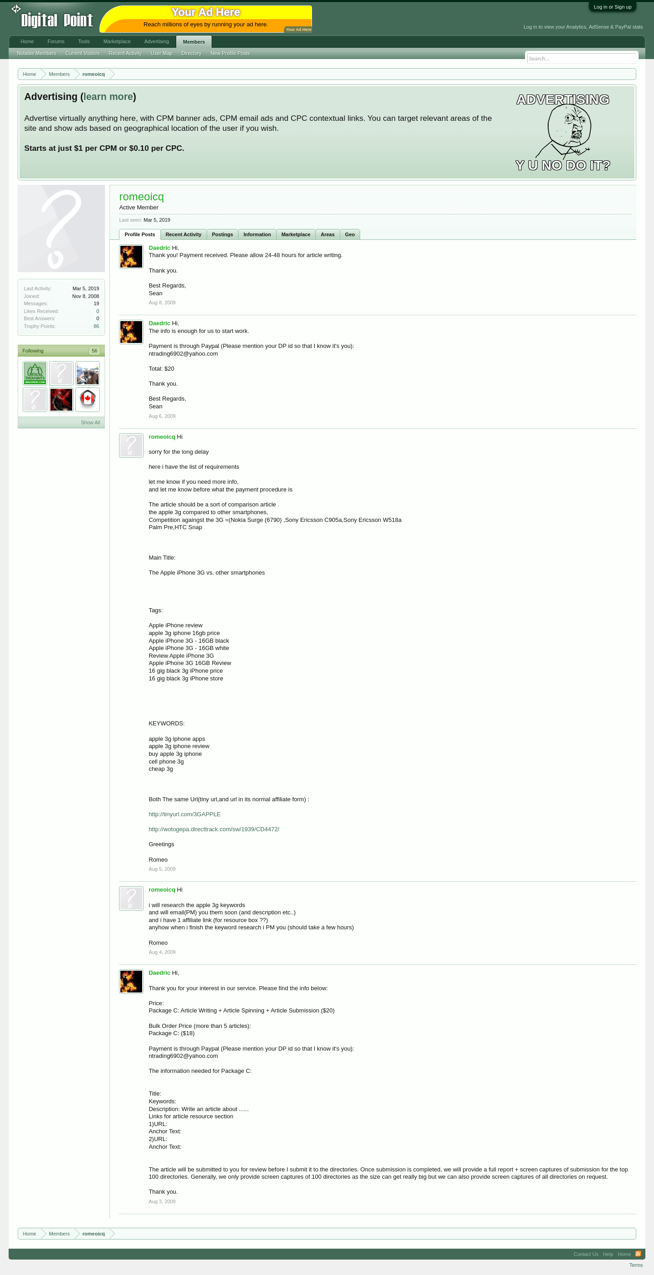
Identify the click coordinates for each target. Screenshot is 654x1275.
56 (94, 350)
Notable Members (36, 53)
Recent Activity (184, 234)
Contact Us (586, 1254)
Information (257, 234)
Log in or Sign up (612, 7)
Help (608, 1254)
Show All (90, 422)
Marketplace (296, 234)
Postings (222, 234)
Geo (350, 234)
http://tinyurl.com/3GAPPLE (184, 814)
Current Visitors (82, 53)
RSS (638, 1254)
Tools (84, 41)
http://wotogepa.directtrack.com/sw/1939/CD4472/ (214, 829)
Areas (328, 234)
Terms (636, 1265)
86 (96, 326)
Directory (192, 53)
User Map (162, 53)
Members (194, 42)
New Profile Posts (230, 53)
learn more (108, 96)
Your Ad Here (298, 29)
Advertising (156, 41)
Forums (56, 41)
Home (27, 41)
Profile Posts (139, 234)
